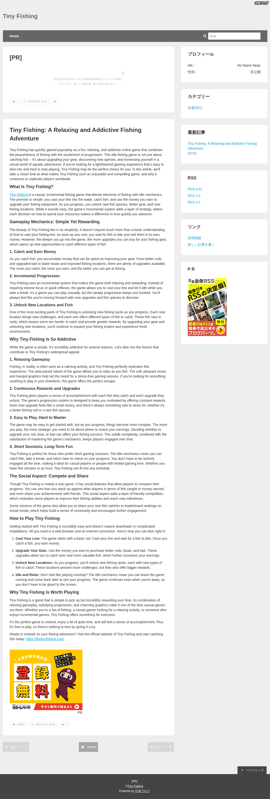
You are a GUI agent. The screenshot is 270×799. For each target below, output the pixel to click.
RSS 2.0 (194, 202)
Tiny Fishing (20, 16)
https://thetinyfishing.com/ (45, 639)
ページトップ (252, 770)
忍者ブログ (142, 791)
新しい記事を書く (201, 244)
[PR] (16, 57)
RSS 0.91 (195, 189)
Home (14, 36)
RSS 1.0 (194, 196)
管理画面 (194, 238)
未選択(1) (195, 108)
